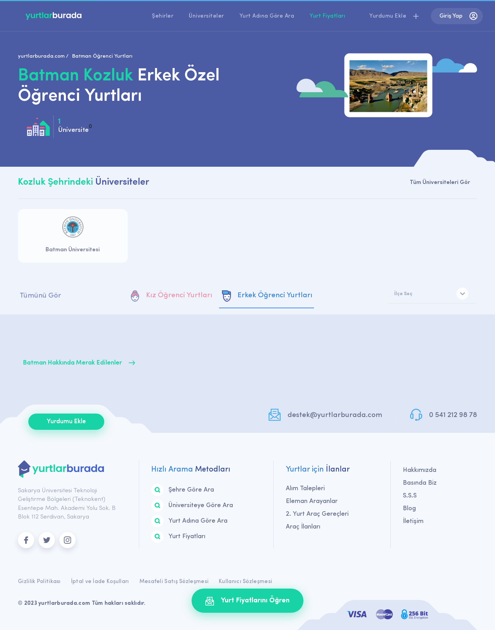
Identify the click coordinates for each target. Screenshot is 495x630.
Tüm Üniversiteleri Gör (440, 182)
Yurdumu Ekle (66, 421)
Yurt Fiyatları (327, 16)
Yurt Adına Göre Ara (267, 16)
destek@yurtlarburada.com (335, 415)
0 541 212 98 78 (453, 415)
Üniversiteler (206, 16)
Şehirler (162, 16)
